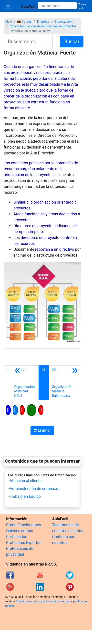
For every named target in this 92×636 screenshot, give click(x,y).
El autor (42, 430)
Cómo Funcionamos (23, 525)
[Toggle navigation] (8, 5)
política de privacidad (56, 601)
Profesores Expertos (23, 542)
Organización (63, 21)
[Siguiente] (65, 382)
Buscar (71, 41)
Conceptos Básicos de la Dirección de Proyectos (43, 26)
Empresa (43, 21)
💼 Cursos (24, 21)
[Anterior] (25, 382)
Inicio (8, 21)
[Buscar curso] (57, 5)
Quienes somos (19, 530)
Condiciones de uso (28, 601)
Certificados (16, 536)
